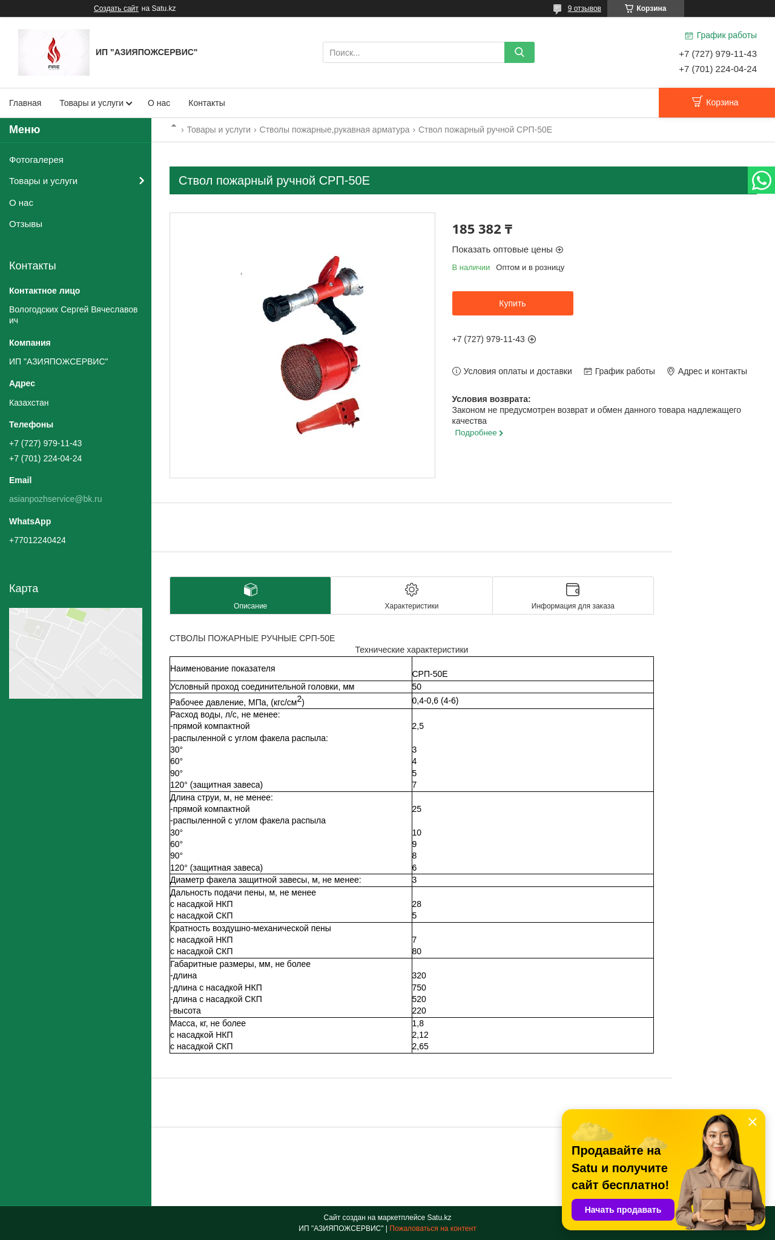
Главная (25, 103)
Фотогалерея (36, 159)
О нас (159, 103)
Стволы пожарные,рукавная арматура (335, 129)
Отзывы (25, 224)
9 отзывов (584, 8)
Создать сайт (116, 8)
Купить (512, 303)
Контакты (206, 103)
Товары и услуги (91, 103)
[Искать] (519, 52)
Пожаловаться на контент (432, 1228)
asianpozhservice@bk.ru (55, 499)
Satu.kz (439, 1217)
